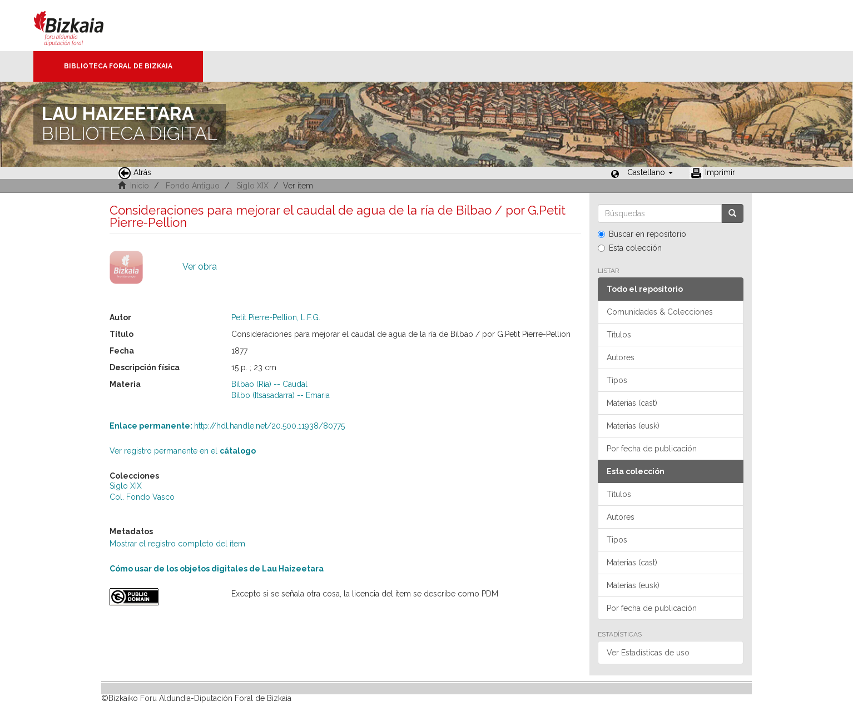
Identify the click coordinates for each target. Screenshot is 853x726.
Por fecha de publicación (652, 448)
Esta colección (630, 247)
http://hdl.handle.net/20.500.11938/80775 (227, 425)
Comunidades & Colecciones (660, 311)
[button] (650, 172)
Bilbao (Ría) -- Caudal (269, 384)
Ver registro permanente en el (183, 450)
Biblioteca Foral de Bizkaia (118, 66)
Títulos (619, 334)
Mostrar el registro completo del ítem (177, 543)
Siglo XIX (252, 185)
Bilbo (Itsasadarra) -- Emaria (280, 395)
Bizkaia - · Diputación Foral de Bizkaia (80, 25)
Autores (620, 357)
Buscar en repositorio (642, 234)
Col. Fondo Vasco (142, 497)
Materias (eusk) (633, 425)
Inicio (139, 185)
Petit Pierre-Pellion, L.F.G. (275, 317)
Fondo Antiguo (193, 185)
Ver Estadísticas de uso (648, 652)
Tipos (617, 380)
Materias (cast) (632, 403)
